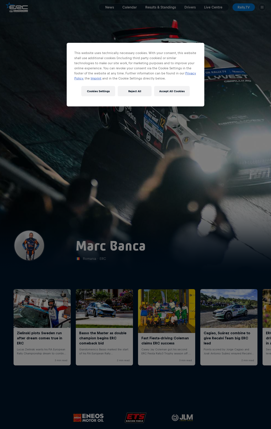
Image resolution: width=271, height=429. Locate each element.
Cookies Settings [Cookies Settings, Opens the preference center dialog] (98, 91)
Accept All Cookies (172, 91)
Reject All (134, 91)
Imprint (96, 78)
